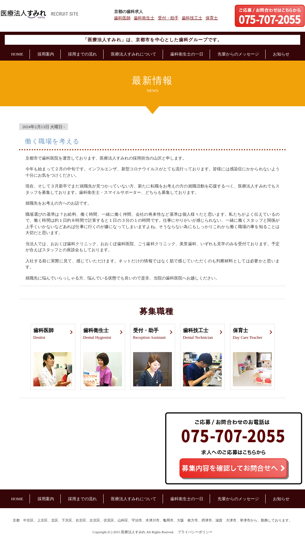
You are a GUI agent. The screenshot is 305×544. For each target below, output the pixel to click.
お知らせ (281, 54)
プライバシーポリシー (195, 532)
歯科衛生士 (144, 18)
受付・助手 (168, 18)
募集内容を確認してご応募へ (234, 468)
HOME (17, 54)
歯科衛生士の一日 (186, 54)
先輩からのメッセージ (238, 54)
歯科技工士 (192, 18)
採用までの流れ (82, 54)
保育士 (212, 18)
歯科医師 (122, 18)
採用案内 (45, 54)
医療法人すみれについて (133, 54)
